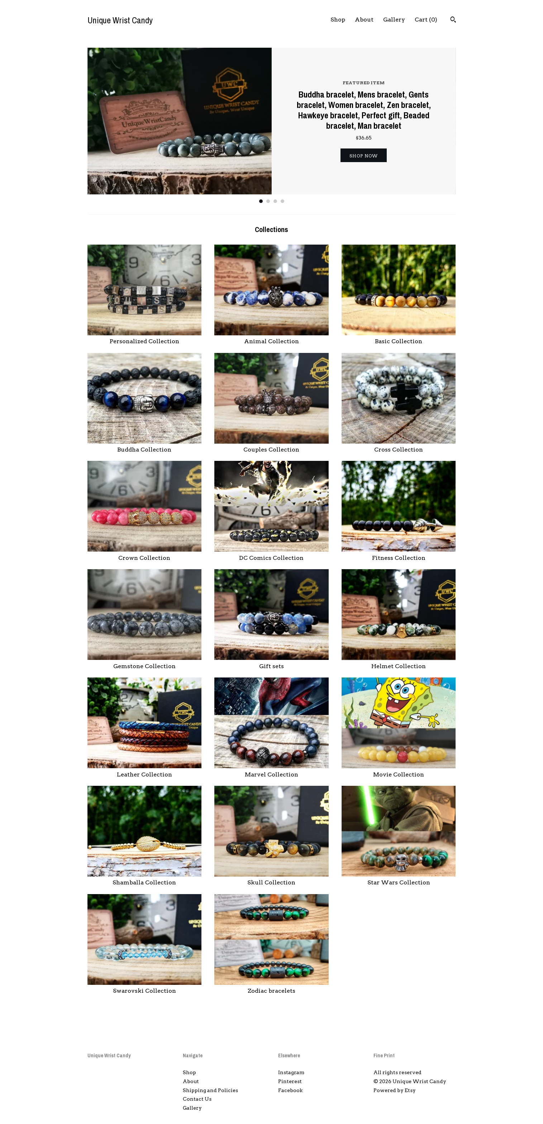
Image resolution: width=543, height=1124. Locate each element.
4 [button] (282, 201)
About (364, 19)
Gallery (394, 19)
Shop (337, 19)
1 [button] (261, 201)
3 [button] (275, 201)
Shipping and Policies (210, 1090)
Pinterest (290, 1081)
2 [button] (268, 201)
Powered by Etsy (394, 1090)
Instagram (291, 1072)
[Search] (453, 20)
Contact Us (197, 1099)
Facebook (290, 1090)
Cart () (426, 19)
